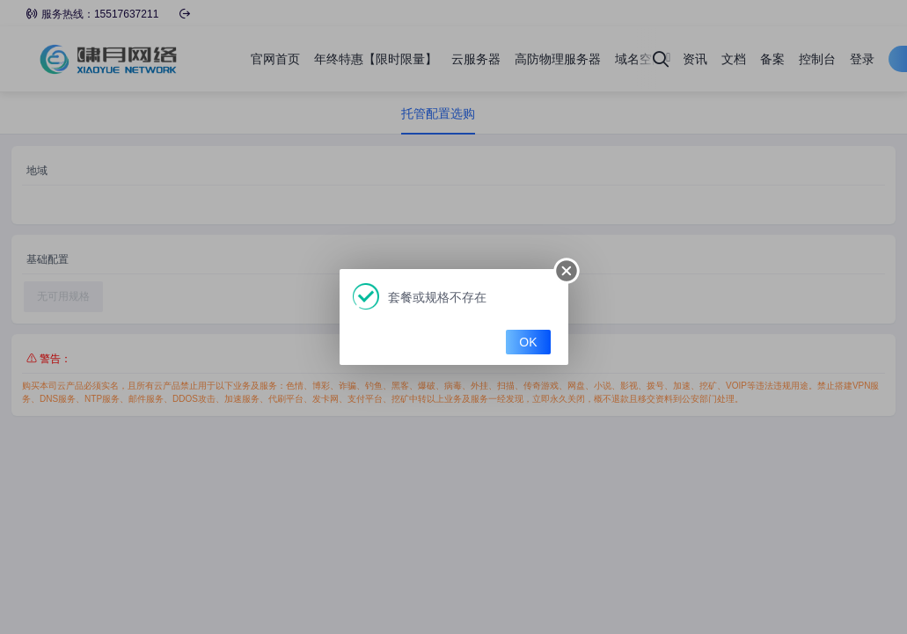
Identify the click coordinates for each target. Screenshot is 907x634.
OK (528, 342)
